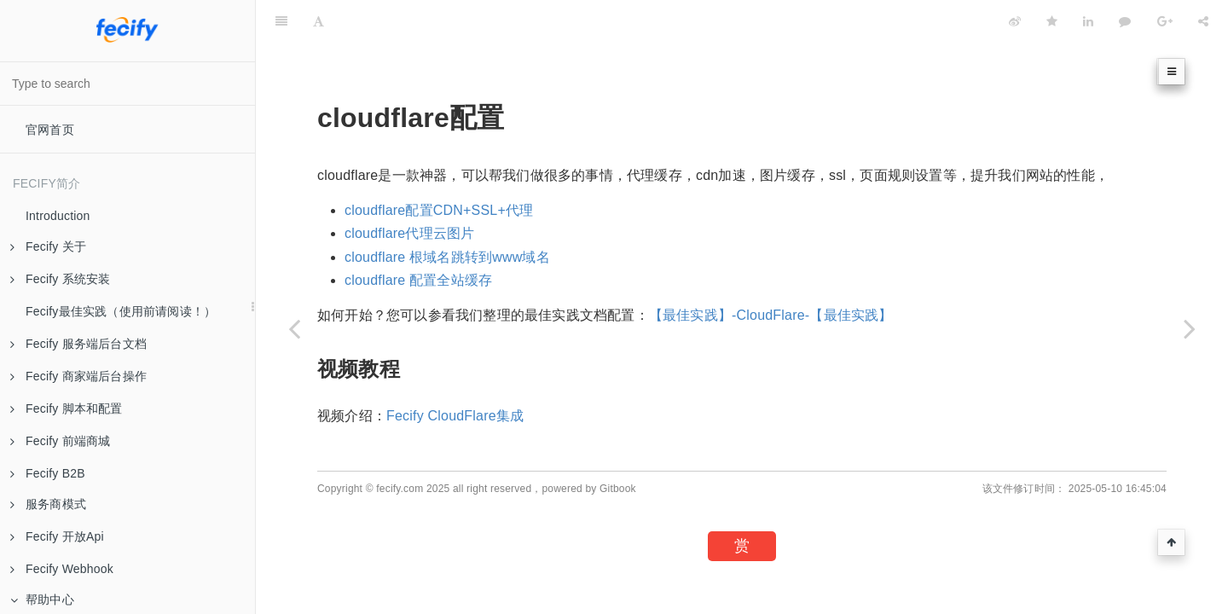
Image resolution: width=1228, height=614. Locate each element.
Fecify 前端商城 (60, 441)
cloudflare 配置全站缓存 (418, 280)
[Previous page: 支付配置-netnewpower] (294, 328)
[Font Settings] (318, 21)
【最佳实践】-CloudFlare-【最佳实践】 (771, 315)
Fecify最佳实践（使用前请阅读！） (121, 311)
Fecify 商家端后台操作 (78, 376)
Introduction (58, 216)
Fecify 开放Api (57, 536)
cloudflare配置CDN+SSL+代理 (439, 210)
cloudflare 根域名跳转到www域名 (447, 257)
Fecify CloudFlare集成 (455, 415)
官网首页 (50, 129)
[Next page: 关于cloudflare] (1189, 328)
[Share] (1203, 21)
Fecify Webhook (61, 569)
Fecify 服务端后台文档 (78, 343)
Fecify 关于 (48, 246)
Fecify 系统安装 (60, 279)
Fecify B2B (47, 473)
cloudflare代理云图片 (409, 233)
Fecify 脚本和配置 (66, 408)
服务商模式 (48, 504)
